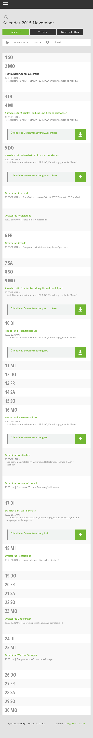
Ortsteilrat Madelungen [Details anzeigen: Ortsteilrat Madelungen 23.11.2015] (18, 618)
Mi (10, 105)
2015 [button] (37, 42)
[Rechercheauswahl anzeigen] (5, 17)
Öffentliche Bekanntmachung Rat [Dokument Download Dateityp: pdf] (29, 533)
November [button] (21, 42)
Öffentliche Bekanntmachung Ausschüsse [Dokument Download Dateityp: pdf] (34, 133)
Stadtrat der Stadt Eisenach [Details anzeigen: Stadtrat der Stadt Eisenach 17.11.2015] (20, 510)
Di (10, 96)
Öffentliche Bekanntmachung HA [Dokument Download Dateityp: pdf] (29, 350)
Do (11, 147)
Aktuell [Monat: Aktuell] (57, 42)
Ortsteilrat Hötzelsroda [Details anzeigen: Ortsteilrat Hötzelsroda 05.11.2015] (18, 215)
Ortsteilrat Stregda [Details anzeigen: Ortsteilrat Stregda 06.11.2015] (15, 243)
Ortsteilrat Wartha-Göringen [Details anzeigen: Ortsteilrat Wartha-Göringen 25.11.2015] (21, 655)
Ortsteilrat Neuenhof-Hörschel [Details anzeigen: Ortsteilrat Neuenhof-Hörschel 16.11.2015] (22, 483)
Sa (10, 262)
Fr (10, 235)
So (10, 57)
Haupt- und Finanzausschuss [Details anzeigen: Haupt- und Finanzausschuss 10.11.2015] (21, 330)
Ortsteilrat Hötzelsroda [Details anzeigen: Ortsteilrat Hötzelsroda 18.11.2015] (18, 555)
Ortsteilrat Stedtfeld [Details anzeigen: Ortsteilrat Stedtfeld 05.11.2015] (16, 193)
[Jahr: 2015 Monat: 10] (7, 42)
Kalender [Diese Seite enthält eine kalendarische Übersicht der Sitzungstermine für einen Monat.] (16, 32)
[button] (80, 134)
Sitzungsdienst (74, 723)
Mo (11, 66)
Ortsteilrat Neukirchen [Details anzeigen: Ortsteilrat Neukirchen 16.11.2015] (17, 455)
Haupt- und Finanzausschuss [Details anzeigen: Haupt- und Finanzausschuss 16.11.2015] (21, 417)
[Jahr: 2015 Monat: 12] (47, 42)
